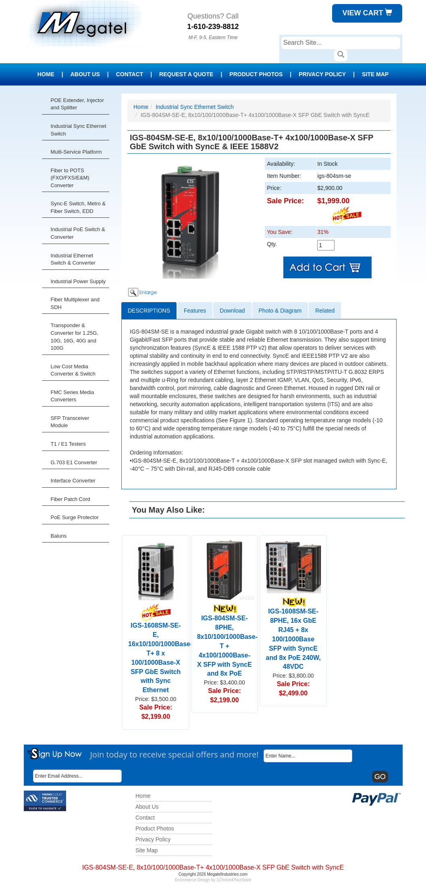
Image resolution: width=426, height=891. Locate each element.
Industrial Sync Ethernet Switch (78, 130)
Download (232, 310)
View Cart (367, 12)
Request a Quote (186, 74)
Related (325, 310)
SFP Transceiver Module (70, 422)
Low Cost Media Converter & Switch (73, 370)
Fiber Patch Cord (70, 499)
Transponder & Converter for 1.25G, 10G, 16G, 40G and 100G (75, 336)
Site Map (375, 74)
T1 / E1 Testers (68, 444)
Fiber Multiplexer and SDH (75, 303)
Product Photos (256, 74)
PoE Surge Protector (75, 517)
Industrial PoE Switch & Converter (78, 233)
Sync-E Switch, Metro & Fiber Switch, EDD (78, 207)
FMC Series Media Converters (72, 396)
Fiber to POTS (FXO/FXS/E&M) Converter (70, 177)
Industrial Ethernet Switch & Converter (73, 259)
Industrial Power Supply (78, 281)
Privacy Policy (322, 74)
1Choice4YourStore (233, 880)
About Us (85, 74)
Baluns (59, 536)
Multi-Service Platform (76, 152)
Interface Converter (73, 481)
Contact (129, 74)
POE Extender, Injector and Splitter (77, 104)
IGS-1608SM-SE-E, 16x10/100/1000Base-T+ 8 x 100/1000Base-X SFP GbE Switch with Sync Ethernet (160, 651)
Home (45, 74)
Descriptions (149, 310)
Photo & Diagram (280, 310)
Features (195, 310)
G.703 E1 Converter (74, 462)
